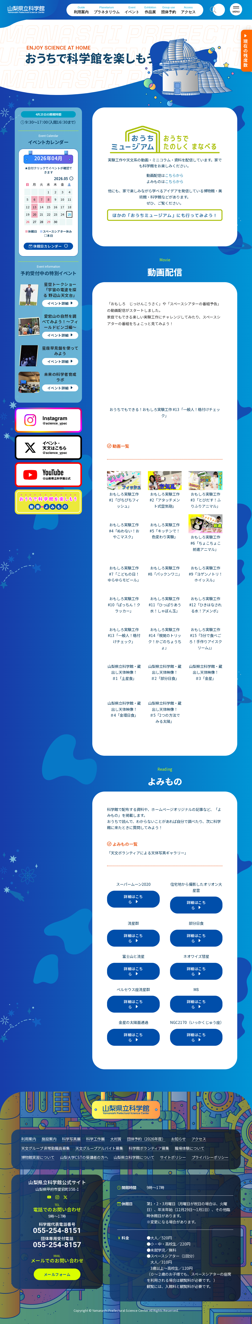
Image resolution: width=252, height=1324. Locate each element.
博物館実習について (37, 1157)
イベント (132, 10)
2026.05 (61, 178)
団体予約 (168, 10)
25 (69, 214)
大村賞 (115, 1138)
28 (41, 221)
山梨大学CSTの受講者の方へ (84, 1157)
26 (27, 221)
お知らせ (178, 1138)
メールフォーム (57, 1274)
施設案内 (49, 1138)
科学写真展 (71, 1138)
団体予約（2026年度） (146, 1138)
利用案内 (81, 10)
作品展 (150, 10)
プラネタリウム (107, 10)
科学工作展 (95, 1138)
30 (55, 221)
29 (48, 221)
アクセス (188, 10)
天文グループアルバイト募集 (99, 1148)
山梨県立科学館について (134, 1157)
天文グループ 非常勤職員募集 (45, 1148)
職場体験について (189, 1148)
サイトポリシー (173, 1157)
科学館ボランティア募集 (149, 1148)
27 (34, 221)
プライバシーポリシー (209, 1157)
